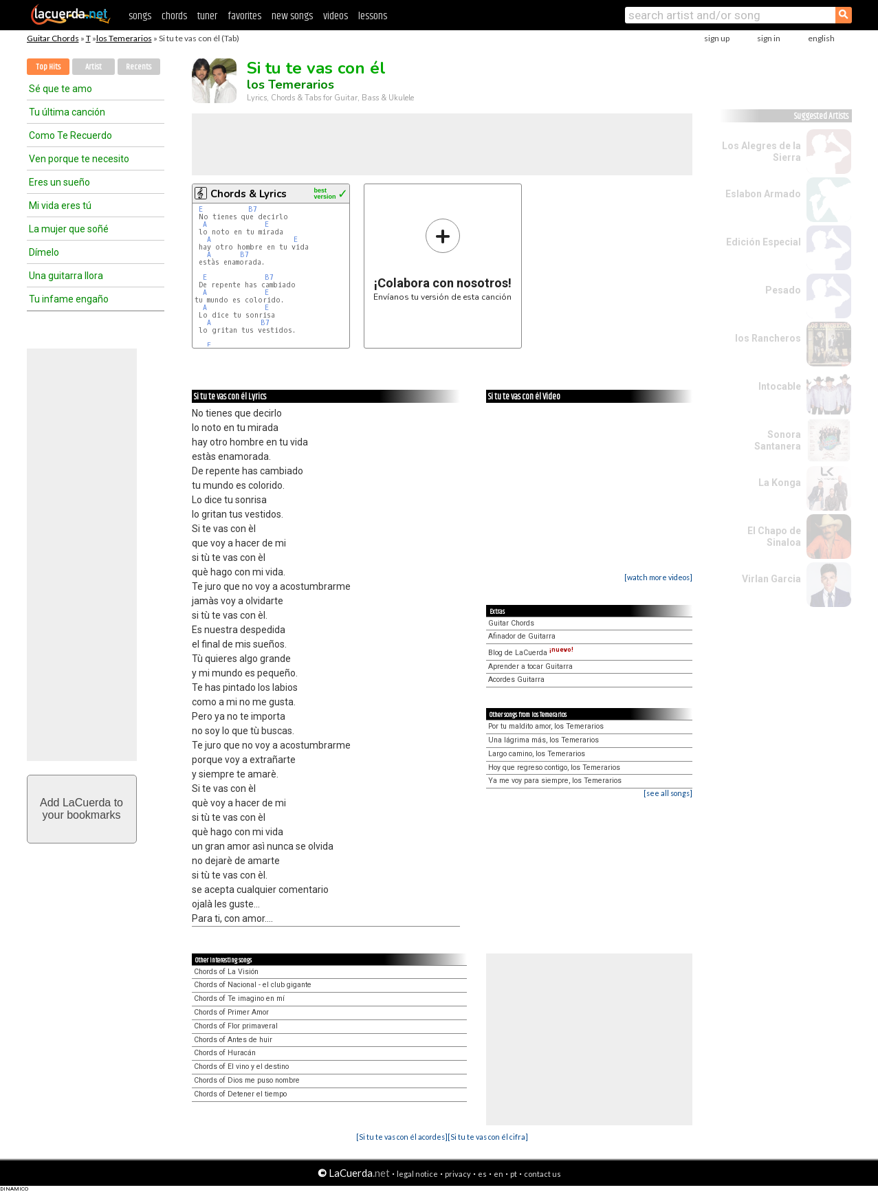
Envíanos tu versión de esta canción (442, 259)
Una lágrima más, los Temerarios (543, 740)
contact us (542, 1173)
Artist (93, 67)
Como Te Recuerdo (70, 135)
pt (513, 1173)
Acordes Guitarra (516, 679)
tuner (207, 16)
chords (174, 16)
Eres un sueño (59, 182)
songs (140, 16)
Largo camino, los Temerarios (536, 753)
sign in (768, 38)
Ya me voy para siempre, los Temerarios (555, 780)
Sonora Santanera (777, 440)
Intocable (779, 386)
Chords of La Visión (226, 971)
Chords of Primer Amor (231, 1012)
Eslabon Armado (763, 193)
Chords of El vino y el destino (241, 1066)
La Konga (779, 482)
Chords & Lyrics (248, 194)
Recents (138, 67)
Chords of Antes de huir (233, 1039)
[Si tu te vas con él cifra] (488, 1136)
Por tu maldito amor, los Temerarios (546, 726)
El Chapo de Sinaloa (774, 536)
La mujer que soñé (69, 228)
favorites (244, 16)
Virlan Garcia (771, 578)
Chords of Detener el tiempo (240, 1094)
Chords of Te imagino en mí (239, 998)
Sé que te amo (60, 88)
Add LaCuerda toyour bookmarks (81, 809)
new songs (292, 16)
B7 (252, 209)
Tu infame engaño (69, 299)
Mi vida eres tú (60, 205)
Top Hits (48, 67)
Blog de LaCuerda (530, 652)
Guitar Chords (53, 38)
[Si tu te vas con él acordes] (402, 1136)
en (498, 1173)
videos (335, 16)
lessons (372, 16)
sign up (716, 38)
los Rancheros (768, 338)
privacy (458, 1173)
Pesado (783, 290)
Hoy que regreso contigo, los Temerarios (554, 767)
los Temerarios (124, 38)
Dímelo (44, 252)
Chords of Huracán (225, 1052)
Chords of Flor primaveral (236, 1026)
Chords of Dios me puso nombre (247, 1080)
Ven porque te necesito (79, 158)
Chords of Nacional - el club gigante (252, 984)
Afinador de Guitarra (522, 636)
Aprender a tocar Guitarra (530, 666)
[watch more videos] (658, 577)
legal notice (417, 1173)
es (482, 1173)
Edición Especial (763, 241)
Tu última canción (67, 112)
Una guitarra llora (66, 275)
